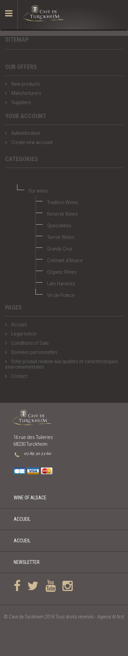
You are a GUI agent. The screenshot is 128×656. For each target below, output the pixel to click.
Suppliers (20, 102)
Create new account (31, 142)
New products (25, 84)
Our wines (38, 191)
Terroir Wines (60, 237)
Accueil (18, 325)
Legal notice (23, 334)
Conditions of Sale (29, 343)
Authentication (25, 133)
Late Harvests (61, 284)
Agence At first (110, 616)
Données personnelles (33, 352)
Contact (18, 376)
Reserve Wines (62, 214)
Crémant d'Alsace (65, 260)
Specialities (59, 226)
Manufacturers (25, 93)
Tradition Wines (62, 202)
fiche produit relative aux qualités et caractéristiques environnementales (61, 364)
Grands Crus (59, 249)
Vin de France (61, 295)
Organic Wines (62, 272)
